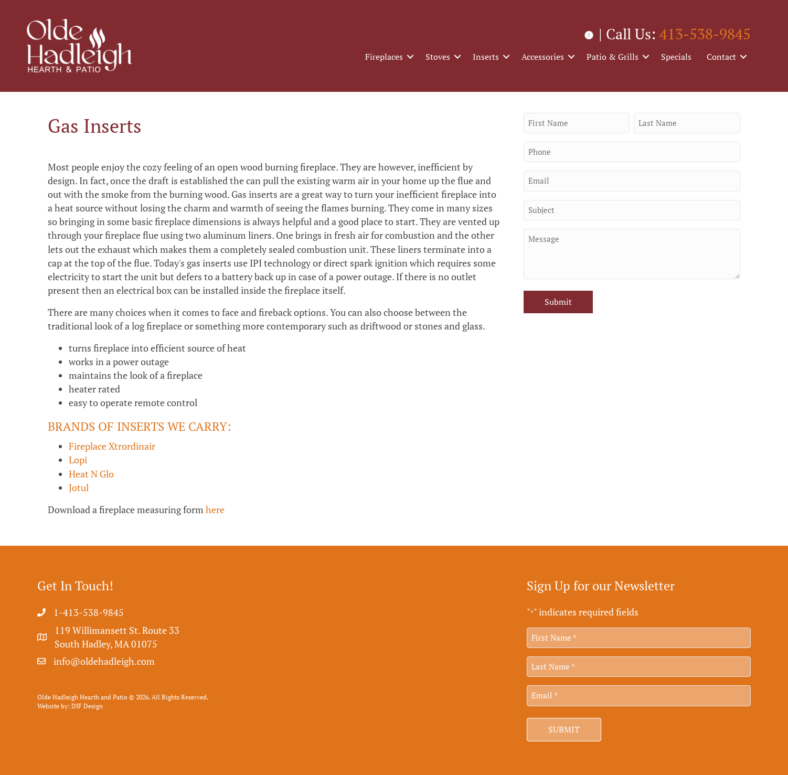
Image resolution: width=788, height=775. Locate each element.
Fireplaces (384, 56)
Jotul (79, 487)
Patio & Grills (612, 56)
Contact (721, 56)
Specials (676, 56)
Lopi (78, 459)
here (215, 509)
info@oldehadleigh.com (104, 661)
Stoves (437, 56)
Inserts (486, 56)
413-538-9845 (705, 34)
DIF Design (87, 706)
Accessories (542, 56)
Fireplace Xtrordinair (112, 446)
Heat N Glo (91, 474)
